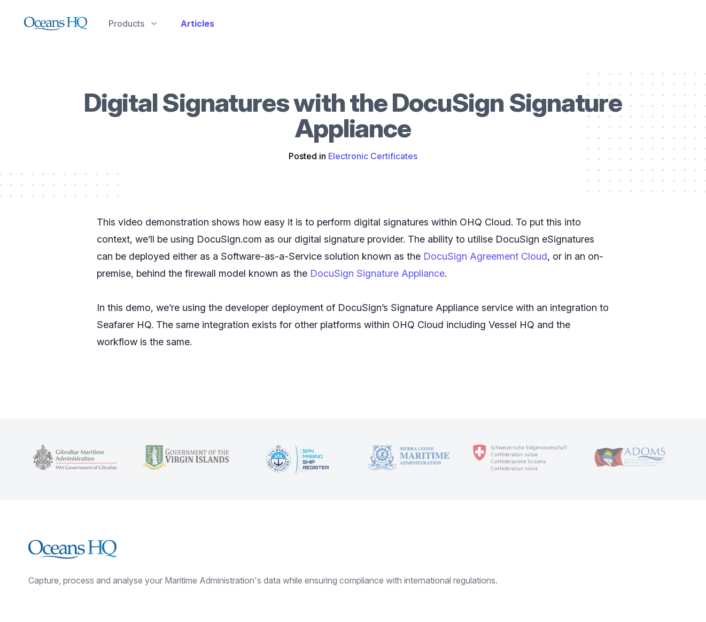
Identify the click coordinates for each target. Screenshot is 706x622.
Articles (197, 23)
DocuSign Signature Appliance (377, 273)
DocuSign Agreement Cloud (485, 256)
